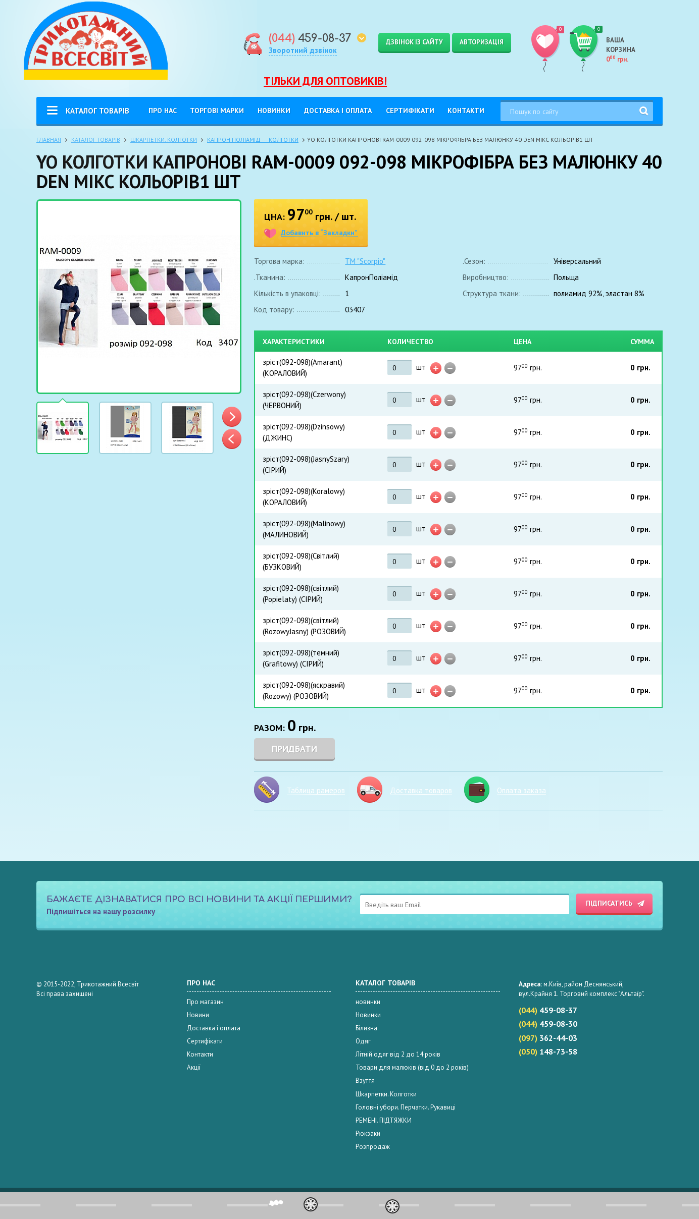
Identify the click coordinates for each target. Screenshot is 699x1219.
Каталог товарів (97, 111)
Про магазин (205, 1002)
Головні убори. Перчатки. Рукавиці (406, 1107)
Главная (48, 139)
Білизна (366, 1028)
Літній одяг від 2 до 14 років (398, 1054)
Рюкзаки (368, 1133)
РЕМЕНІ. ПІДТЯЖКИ (384, 1120)
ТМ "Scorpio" (365, 261)
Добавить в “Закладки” (319, 233)
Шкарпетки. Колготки (163, 139)
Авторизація (482, 42)
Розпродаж (373, 1146)
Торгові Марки (217, 110)
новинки (368, 1002)
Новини (198, 1015)
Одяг (363, 1041)
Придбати (294, 748)
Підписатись (609, 903)
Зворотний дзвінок (303, 50)
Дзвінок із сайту (414, 42)
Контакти (465, 110)
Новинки (274, 110)
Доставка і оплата (338, 110)
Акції (194, 1067)
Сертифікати (410, 110)
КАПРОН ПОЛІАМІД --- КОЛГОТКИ (252, 139)
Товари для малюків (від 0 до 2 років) (412, 1067)
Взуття (365, 1080)
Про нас (162, 110)
